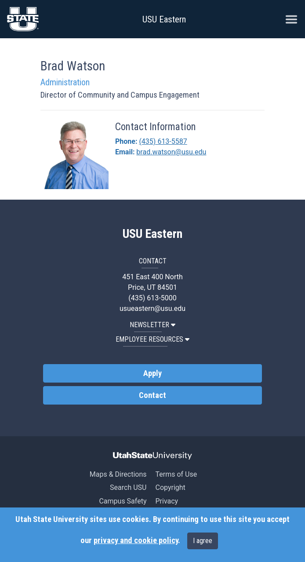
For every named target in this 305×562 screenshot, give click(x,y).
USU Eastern (164, 19)
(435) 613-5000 (152, 298)
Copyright (170, 487)
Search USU (128, 487)
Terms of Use (176, 474)
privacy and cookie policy (136, 540)
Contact (152, 395)
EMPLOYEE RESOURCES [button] (152, 339)
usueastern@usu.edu (152, 308)
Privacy (166, 501)
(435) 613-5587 (163, 141)
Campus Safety (122, 501)
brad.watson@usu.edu (171, 152)
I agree (202, 540)
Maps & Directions (118, 474)
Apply (152, 373)
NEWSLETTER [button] (152, 324)
